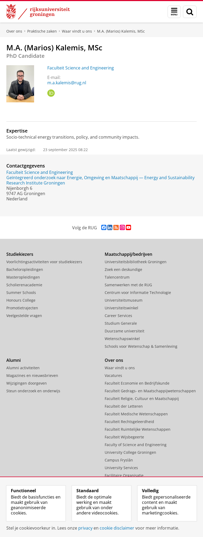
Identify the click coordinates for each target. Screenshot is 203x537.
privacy (85, 528)
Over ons (14, 31)
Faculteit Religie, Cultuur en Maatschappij (142, 398)
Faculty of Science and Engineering (136, 444)
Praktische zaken (42, 31)
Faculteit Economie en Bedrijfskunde (137, 383)
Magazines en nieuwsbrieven (32, 375)
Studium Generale (121, 323)
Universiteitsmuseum (123, 300)
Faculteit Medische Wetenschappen (136, 413)
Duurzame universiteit (124, 330)
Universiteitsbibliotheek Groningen (136, 261)
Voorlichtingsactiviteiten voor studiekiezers (44, 261)
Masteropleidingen (23, 277)
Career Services (118, 315)
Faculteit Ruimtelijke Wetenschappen (137, 429)
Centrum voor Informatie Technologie (138, 292)
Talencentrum (117, 277)
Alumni (13, 360)
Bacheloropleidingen (24, 269)
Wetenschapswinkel (122, 338)
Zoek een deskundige (123, 269)
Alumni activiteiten (23, 367)
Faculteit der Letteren (124, 406)
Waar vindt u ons (77, 31)
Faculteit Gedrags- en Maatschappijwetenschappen (150, 390)
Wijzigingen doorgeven (26, 383)
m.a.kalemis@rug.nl (66, 83)
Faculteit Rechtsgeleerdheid (129, 421)
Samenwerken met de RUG (128, 284)
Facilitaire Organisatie (124, 475)
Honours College (20, 300)
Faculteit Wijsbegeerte (124, 436)
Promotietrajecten (22, 307)
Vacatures (113, 375)
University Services (121, 467)
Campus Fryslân (119, 460)
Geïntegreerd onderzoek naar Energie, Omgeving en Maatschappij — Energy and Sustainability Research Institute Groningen (100, 180)
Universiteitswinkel (121, 307)
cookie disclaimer (117, 528)
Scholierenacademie (24, 284)
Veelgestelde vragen (24, 315)
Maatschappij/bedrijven (128, 254)
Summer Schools (21, 292)
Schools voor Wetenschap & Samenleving (141, 346)
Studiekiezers (19, 254)
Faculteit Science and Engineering (80, 68)
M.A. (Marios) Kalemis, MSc (121, 31)
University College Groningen (130, 452)
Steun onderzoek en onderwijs (33, 390)
